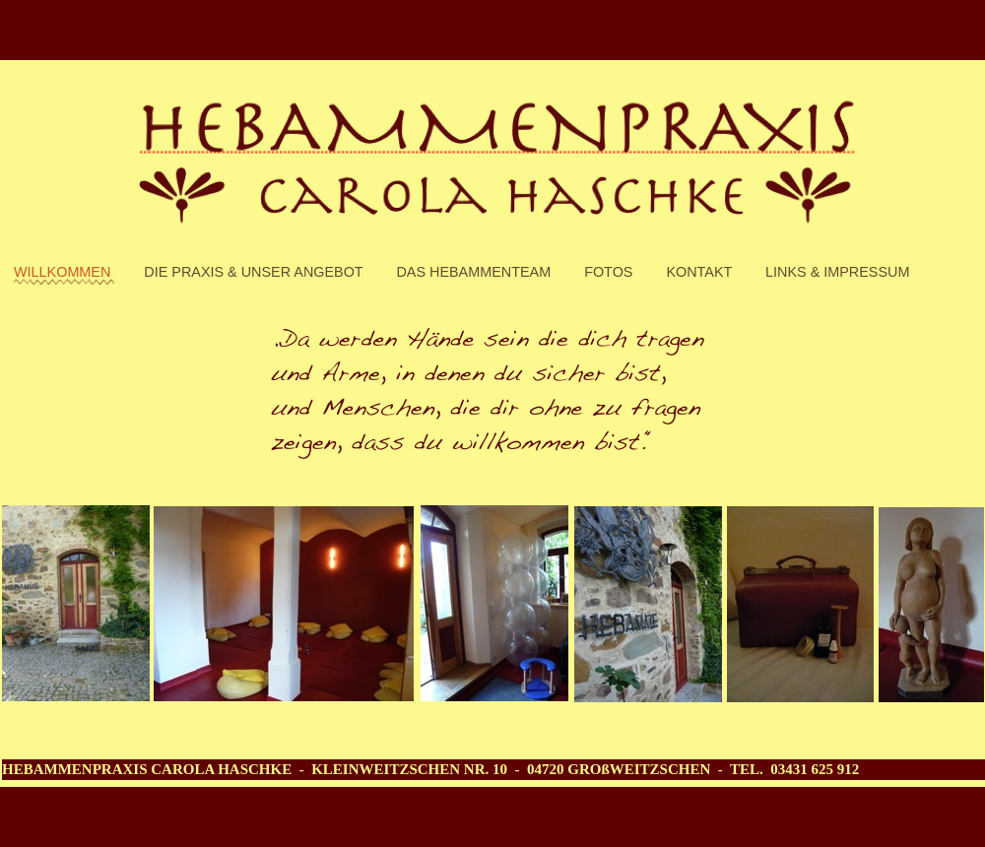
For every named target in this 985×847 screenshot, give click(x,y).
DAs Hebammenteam (475, 272)
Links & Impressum (837, 272)
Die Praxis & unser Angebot (255, 272)
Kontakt (701, 272)
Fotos (610, 272)
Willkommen (64, 272)
